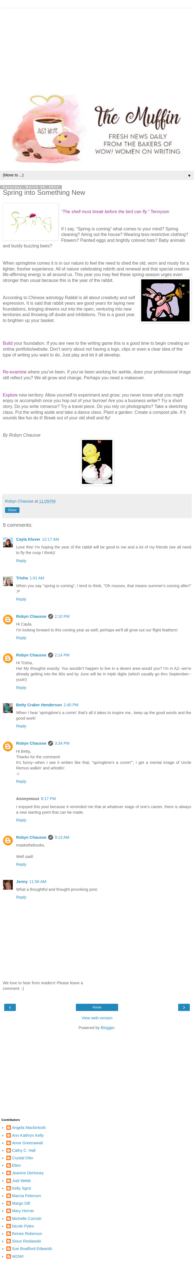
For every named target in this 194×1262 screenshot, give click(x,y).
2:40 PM (71, 705)
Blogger (108, 1027)
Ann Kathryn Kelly (28, 1135)
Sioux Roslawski (26, 1241)
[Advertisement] (97, 47)
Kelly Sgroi (21, 1188)
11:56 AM (37, 881)
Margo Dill (21, 1203)
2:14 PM (62, 655)
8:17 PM (48, 798)
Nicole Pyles (23, 1226)
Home (97, 1007)
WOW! (18, 1256)
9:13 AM (62, 837)
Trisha (22, 578)
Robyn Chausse (31, 616)
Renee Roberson (27, 1233)
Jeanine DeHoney (28, 1173)
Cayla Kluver (28, 539)
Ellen (16, 1165)
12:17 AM (50, 539)
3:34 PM (62, 743)
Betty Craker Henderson (39, 705)
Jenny (22, 881)
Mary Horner (23, 1211)
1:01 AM (36, 578)
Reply (21, 561)
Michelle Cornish (26, 1218)
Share (12, 510)
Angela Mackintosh (29, 1127)
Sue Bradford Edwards (32, 1248)
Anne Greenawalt (27, 1143)
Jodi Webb (21, 1181)
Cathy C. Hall (24, 1150)
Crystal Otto (22, 1158)
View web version (97, 1018)
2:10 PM (62, 616)
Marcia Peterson (26, 1196)
